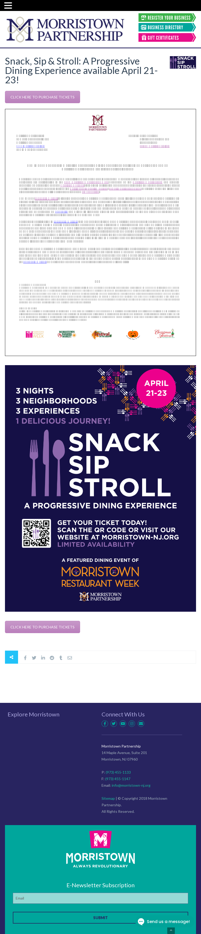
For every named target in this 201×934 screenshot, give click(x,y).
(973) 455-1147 (117, 779)
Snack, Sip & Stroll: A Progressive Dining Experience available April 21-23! (81, 70)
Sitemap (108, 798)
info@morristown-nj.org (131, 785)
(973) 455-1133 (118, 772)
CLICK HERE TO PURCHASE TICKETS (42, 97)
